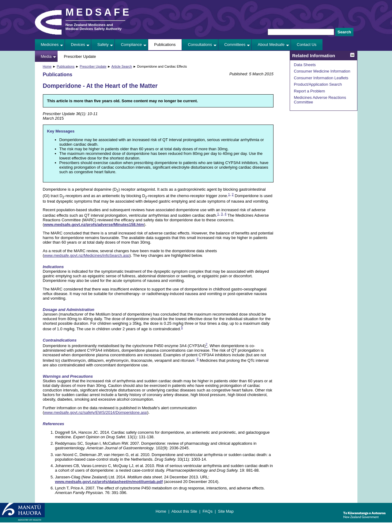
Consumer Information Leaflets (321, 78)
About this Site (184, 511)
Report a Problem (309, 91)
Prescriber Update (80, 56)
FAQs (207, 511)
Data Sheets (305, 64)
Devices (78, 44)
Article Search (121, 66)
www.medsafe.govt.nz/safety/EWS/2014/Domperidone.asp (95, 412)
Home (47, 66)
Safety (103, 44)
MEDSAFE (99, 12)
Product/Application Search (318, 84)
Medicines (50, 44)
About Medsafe (271, 44)
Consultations (200, 44)
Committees (234, 44)
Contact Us (306, 44)
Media (46, 56)
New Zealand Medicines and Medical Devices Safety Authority (94, 27)
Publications (164, 44)
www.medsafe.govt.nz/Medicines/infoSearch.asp (87, 255)
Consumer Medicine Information (322, 71)
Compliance (131, 44)
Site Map (226, 511)
